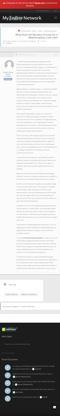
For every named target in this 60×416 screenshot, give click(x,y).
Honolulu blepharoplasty (33, 238)
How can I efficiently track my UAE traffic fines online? (32, 389)
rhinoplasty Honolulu (29, 294)
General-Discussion (50, 31)
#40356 (55, 54)
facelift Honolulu (12, 294)
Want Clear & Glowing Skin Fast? (24, 397)
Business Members (43, 11)
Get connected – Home (28, 31)
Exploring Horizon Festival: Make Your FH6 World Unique (33, 381)
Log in (55, 11)
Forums (40, 31)
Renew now (39, 3)
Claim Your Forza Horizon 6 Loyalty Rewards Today (31, 374)
